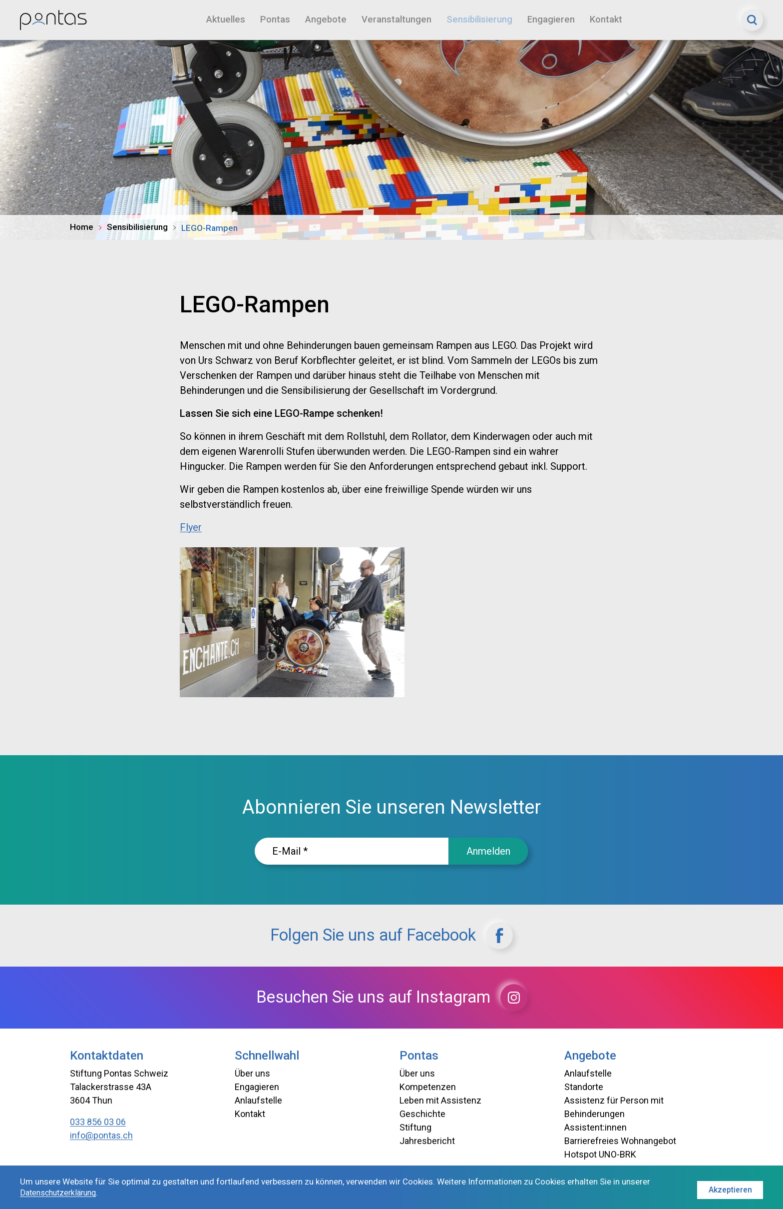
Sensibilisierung (483, 19)
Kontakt (613, 19)
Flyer (191, 527)
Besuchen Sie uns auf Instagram (391, 997)
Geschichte (422, 1114)
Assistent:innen (595, 1127)
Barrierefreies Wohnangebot (620, 1141)
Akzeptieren (729, 1188)
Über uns (252, 1073)
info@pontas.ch (101, 1135)
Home (81, 227)
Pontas (277, 19)
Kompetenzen (427, 1087)
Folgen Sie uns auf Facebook (391, 935)
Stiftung (415, 1127)
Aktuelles (226, 19)
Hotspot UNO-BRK (600, 1154)
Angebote (328, 19)
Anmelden (488, 851)
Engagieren (557, 19)
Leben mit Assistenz (440, 1100)
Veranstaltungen (399, 19)
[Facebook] (519, 935)
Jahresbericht (427, 1141)
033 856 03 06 (98, 1122)
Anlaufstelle (258, 1100)
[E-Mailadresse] (351, 851)
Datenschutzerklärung (61, 1194)
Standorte (583, 1087)
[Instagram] (534, 997)
